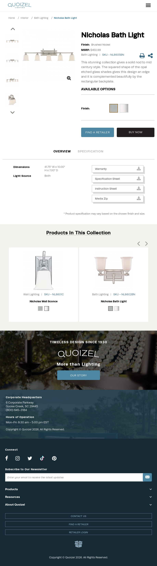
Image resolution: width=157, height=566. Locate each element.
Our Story (78, 375)
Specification (90, 151)
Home (11, 18)
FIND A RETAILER (97, 132)
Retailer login (78, 532)
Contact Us (78, 516)
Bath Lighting (41, 18)
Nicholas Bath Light (65, 18)
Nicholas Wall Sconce (44, 301)
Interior (24, 18)
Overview (62, 151)
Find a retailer (78, 524)
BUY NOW (136, 132)
